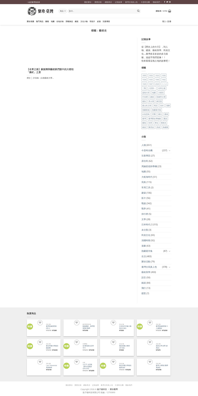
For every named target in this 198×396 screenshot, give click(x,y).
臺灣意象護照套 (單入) (51, 327)
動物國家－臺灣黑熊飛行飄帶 (89, 327)
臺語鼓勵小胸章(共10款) (124, 347)
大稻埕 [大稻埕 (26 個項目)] (161, 92)
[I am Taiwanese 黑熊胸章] (35, 367)
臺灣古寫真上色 (131, 2)
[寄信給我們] (170, 2)
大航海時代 (146, 176)
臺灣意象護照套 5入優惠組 (162, 327)
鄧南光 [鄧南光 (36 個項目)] (163, 123)
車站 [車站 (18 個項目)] (156, 123)
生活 (143, 256)
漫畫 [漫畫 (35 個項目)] (168, 105)
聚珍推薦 (30, 21)
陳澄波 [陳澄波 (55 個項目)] (151, 127)
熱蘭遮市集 (146, 250)
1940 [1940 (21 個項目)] (157, 79)
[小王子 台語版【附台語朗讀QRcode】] (71, 367)
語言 (143, 277)
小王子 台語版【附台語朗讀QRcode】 (87, 366)
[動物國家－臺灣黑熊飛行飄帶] (71, 327)
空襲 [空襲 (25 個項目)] (154, 114)
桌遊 (99, 21)
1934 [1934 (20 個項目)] (144, 79)
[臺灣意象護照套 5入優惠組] (145, 327)
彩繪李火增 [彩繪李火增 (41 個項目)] (160, 97)
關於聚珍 (87, 2)
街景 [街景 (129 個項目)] (150, 123)
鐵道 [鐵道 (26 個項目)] (144, 127)
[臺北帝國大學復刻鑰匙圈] (35, 347)
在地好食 (60, 21)
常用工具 (145, 187)
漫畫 (143, 245)
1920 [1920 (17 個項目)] (151, 75)
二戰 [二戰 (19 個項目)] (144, 88)
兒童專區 (106, 21)
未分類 (144, 229)
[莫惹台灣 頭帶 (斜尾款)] (145, 347)
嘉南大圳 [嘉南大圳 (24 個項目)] (145, 92)
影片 (143, 198)
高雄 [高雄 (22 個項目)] (158, 127)
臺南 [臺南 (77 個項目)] (166, 114)
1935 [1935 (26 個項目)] (151, 79)
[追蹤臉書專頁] (164, 2)
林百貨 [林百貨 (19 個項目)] (159, 101)
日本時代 (145, 224)
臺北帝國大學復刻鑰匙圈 (52, 347)
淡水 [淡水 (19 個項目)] (162, 105)
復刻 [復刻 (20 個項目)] (144, 101)
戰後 (143, 203)
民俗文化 (145, 235)
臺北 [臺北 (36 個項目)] (160, 114)
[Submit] (138, 11)
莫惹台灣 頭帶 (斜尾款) (162, 347)
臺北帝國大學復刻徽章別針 (125, 366)
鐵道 (77, 21)
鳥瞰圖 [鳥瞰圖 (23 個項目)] (165, 127)
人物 (143, 145)
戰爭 (143, 208)
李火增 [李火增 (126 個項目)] (151, 101)
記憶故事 (118, 2)
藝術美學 (145, 272)
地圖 (53, 21)
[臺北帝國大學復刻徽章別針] (108, 367)
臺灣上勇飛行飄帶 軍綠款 (162, 366)
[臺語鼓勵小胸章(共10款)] (108, 347)
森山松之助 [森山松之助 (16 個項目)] (146, 105)
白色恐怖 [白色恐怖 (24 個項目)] (145, 114)
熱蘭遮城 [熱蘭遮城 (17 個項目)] (145, 110)
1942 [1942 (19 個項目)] (164, 79)
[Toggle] (169, 150)
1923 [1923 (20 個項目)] (157, 75)
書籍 (47, 21)
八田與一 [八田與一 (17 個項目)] (152, 88)
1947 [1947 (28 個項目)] (151, 84)
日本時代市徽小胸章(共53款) (125, 327)
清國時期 (145, 240)
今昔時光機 (145, 2)
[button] (163, 11)
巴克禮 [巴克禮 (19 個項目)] (145, 97)
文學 (143, 219)
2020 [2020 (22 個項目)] (157, 84)
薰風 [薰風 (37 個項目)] (144, 123)
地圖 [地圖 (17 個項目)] (154, 92)
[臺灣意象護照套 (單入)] (35, 327)
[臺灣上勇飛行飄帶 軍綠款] (145, 367)
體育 (143, 293)
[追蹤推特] (167, 2)
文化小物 (84, 21)
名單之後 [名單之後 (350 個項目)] (161, 88)
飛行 (143, 288)
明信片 (92, 21)
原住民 (144, 160)
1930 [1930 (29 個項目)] (164, 75)
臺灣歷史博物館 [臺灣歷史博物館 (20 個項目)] (154, 118)
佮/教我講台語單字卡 (88, 347)
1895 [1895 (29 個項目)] (144, 75)
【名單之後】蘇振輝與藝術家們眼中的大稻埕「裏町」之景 (50, 71)
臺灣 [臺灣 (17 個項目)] (144, 118)
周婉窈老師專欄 (149, 166)
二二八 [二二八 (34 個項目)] (164, 84)
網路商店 (108, 2)
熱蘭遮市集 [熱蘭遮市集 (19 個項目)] (156, 110)
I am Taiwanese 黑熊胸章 (51, 366)
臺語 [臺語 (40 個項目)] (165, 118)
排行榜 (144, 213)
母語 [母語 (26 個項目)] (155, 105)
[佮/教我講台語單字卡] (71, 347)
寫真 (143, 182)
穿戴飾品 (69, 21)
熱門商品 (39, 21)
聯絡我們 (157, 2)
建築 (143, 192)
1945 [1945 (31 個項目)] (144, 84)
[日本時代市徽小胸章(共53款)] (108, 327)
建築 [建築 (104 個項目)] (152, 97)
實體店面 (98, 2)
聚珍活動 (145, 261)
